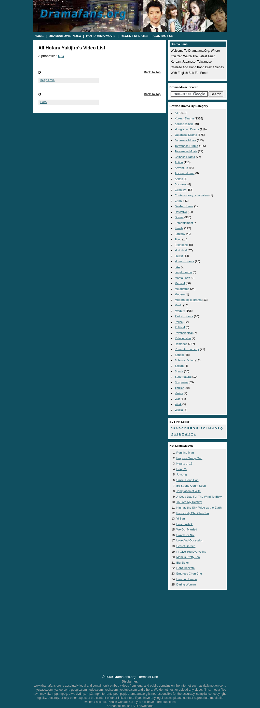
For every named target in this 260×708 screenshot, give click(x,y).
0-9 (173, 428)
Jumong (181, 474)
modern (180, 294)
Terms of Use (148, 677)
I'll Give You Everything (191, 551)
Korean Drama (184, 118)
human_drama (184, 261)
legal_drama (183, 272)
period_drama (184, 316)
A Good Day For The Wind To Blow (199, 496)
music (178, 305)
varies (179, 393)
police (179, 321)
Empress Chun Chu (189, 573)
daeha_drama (184, 206)
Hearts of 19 (184, 463)
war (177, 398)
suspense (181, 382)
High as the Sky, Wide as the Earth (199, 507)
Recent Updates (134, 36)
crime (179, 200)
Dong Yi (181, 469)
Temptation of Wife (188, 491)
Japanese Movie (185, 140)
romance (181, 343)
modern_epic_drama (188, 299)
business (181, 184)
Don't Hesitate (185, 567)
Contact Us (163, 36)
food (178, 239)
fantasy (180, 233)
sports (179, 371)
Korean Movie (184, 123)
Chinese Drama (185, 156)
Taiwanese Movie (186, 151)
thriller (179, 387)
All (176, 112)
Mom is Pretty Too (188, 557)
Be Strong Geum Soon (191, 485)
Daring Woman (186, 584)
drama (179, 217)
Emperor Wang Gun (189, 458)
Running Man (185, 452)
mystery (180, 310)
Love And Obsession (189, 540)
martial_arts (182, 277)
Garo (43, 102)
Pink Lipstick (184, 524)
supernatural (183, 376)
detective (181, 211)
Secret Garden (186, 546)
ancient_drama (184, 173)
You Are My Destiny (189, 501)
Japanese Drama (186, 134)
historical (181, 250)
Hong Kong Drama (187, 129)
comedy (180, 189)
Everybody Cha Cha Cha (192, 513)
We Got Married (186, 529)
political (180, 327)
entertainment (184, 222)
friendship (181, 244)
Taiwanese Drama (186, 145)
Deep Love (47, 80)
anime (179, 178)
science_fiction (184, 360)
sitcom (179, 365)
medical (180, 283)
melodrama (182, 288)
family (179, 228)
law (177, 266)
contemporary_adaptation (192, 195)
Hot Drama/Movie (100, 36)
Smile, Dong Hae (187, 480)
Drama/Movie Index (65, 36)
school (179, 354)
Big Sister (182, 562)
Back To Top (152, 72)
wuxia (179, 409)
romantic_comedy (187, 349)
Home (39, 36)
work (178, 404)
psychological (184, 332)
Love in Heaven (186, 579)
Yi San (180, 518)
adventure (181, 167)
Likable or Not (185, 535)
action (179, 162)
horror (179, 255)
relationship (183, 338)
